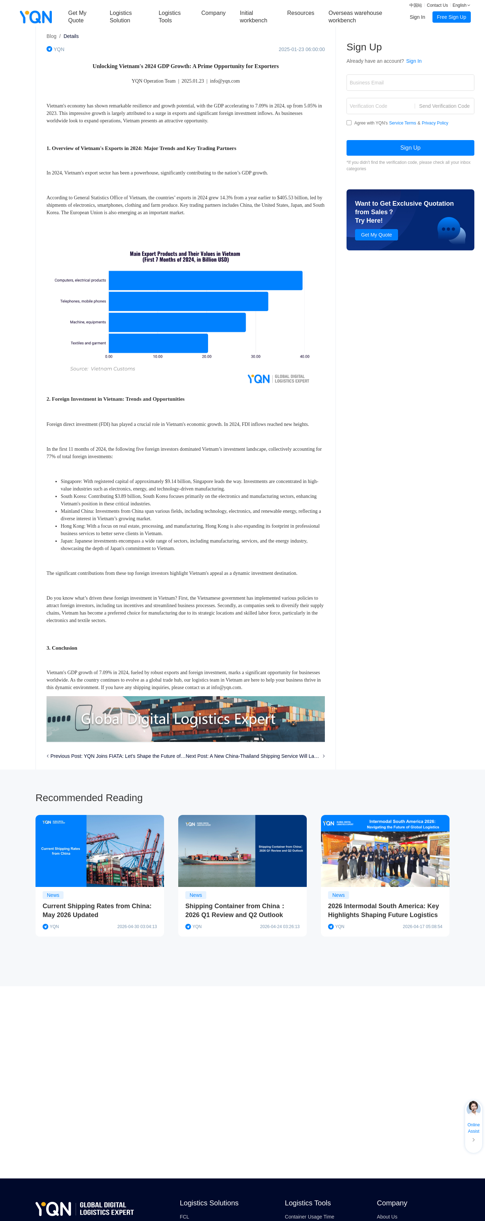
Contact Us (437, 5)
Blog (51, 36)
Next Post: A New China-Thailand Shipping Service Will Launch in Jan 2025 (253, 756)
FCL (184, 1217)
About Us (387, 1217)
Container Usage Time (309, 1217)
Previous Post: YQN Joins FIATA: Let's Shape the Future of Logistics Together (118, 756)
